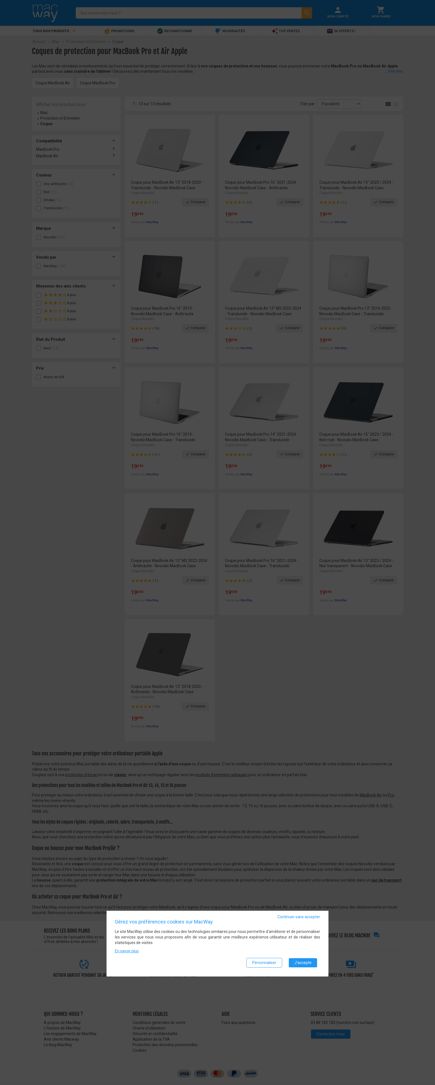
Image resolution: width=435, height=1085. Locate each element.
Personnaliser (264, 963)
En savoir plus (127, 951)
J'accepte (303, 963)
